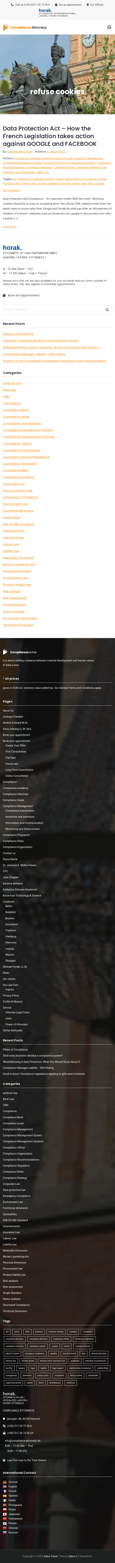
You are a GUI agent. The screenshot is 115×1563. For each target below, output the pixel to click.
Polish (11, 1509)
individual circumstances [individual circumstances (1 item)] (95, 1361)
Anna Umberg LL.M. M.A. (17, 728)
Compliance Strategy (88, 167)
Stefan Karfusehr (12, 1030)
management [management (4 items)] (11, 1375)
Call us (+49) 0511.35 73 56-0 (30, 4)
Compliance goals (61, 158)
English (12, 1486)
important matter (70, 183)
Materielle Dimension (18, 558)
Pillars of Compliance (18, 334)
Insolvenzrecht (14, 531)
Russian (12, 1532)
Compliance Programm (16, 835)
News (6, 972)
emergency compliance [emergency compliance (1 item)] (34, 1354)
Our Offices (95, 4)
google (42, 183)
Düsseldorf (11, 924)
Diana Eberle (10, 859)
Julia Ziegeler (11, 877)
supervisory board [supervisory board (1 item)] (13, 1383)
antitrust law (12, 383)
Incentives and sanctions (19, 816)
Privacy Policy (11, 995)
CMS (6, 396)
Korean (12, 1523)
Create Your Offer (15, 745)
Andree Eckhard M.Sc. (16, 722)
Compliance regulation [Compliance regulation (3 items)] (84, 1339)
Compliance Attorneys (16, 794)
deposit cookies (97, 179)
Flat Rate (10, 757)
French (12, 1491)
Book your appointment (16, 735)
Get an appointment (68, 4)
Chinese (12, 1527)
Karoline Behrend (13, 883)
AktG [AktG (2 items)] (27, 1332)
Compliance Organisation (81, 163)
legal (83, 183)
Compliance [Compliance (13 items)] (88, 1332)
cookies (59, 179)
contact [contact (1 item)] (55, 1346)
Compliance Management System (22, 163)
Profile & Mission (13, 1001)
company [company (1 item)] (73, 1332)
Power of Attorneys (16, 1024)
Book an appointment (22, 295)
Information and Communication (24, 822)
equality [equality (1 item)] (53, 1354)
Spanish (12, 1495)
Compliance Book (40, 158)
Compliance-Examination (20, 810)
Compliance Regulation (39, 167)
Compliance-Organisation (17, 847)
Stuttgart (10, 960)
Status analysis (13, 611)
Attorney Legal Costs (17, 1012)
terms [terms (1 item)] (41, 1383)
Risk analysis (12, 591)
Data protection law (18, 491)
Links (8, 1018)
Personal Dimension (17, 571)
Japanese (13, 1514)
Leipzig (9, 948)
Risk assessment (15, 598)
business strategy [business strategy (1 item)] (56, 1332)
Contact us (9, 853)
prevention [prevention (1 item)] (27, 1375)
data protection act (76, 179)
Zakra (71, 1556)
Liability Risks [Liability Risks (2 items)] (102, 1368)
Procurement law (15, 578)
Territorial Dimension (18, 625)
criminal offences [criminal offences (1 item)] (83, 1346)
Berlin (8, 906)
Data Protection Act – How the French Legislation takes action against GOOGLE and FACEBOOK (50, 136)
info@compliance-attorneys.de (22, 1440)
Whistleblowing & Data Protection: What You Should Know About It (51, 347)
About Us (8, 710)
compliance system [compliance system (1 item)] (37, 1346)
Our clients (9, 979)
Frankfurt (10, 930)
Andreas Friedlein (13, 716)
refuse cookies (95, 183)
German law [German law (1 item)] (11, 1361)
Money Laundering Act (19, 564)
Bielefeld (10, 912)
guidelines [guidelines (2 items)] (75, 1361)
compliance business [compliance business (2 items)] (15, 1339)
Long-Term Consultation (19, 769)
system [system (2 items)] (30, 1383)
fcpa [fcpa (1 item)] (83, 1354)
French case (29, 183)
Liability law (42, 172)
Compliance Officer (54, 163)
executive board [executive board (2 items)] (69, 1354)
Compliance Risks (64, 167)
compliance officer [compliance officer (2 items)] (61, 1339)
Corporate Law (14, 484)
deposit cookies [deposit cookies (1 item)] (12, 1354)
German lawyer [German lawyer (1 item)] (28, 1361)
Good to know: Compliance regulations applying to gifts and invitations (54, 361)
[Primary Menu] (109, 27)
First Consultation (15, 751)
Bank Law (9, 390)
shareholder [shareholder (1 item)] (93, 1375)
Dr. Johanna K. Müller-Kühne (19, 865)
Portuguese (14, 1505)
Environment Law (15, 504)
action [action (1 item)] (17, 1332)
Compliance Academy (15, 788)
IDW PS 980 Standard (18, 524)
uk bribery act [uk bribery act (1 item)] (55, 1383)
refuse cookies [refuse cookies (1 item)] (76, 1375)
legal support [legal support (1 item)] (57, 1368)
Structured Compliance (20, 618)
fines (18, 183)
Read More (11, 227)
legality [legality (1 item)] (44, 1368)
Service (7, 1007)
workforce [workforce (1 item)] (71, 1383)
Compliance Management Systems (28, 437)
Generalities (27, 172)
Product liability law (17, 585)
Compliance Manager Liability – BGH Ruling (34, 354)
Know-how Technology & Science (22, 895)
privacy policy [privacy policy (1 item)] (43, 1375)
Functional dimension (18, 511)
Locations (8, 901)
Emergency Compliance (20, 497)
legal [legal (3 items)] (33, 1368)
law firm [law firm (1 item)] (9, 1368)
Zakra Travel (51, 1556)
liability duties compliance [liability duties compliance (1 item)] (80, 1368)
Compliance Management (88, 158)
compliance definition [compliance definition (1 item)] (38, 1339)
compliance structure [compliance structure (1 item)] (15, 1346)
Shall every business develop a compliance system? (41, 341)
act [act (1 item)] (7, 1332)
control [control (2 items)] (67, 1346)
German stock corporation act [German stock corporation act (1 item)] (52, 1361)
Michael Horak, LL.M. (15, 966)
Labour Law (11, 544)
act (14, 179)
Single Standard (14, 605)
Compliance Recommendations (26, 457)
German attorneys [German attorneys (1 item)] (98, 1354)
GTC (5, 871)
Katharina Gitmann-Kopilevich (20, 889)
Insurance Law (13, 537)
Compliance (21, 158)
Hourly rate (11, 763)
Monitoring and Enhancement (22, 828)
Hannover (11, 942)
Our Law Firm (10, 985)
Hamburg (10, 936)
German (12, 1482)
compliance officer (43, 179)
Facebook (8, 183)
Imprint (9, 989)
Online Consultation (16, 775)
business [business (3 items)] (39, 1332)
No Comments (11, 190)
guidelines (53, 183)
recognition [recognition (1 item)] (59, 1375)
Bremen (9, 918)
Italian (11, 1500)
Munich (9, 954)
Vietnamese (14, 1518)
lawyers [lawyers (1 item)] (21, 1368)
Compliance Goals (13, 800)
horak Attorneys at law (19, 151)
